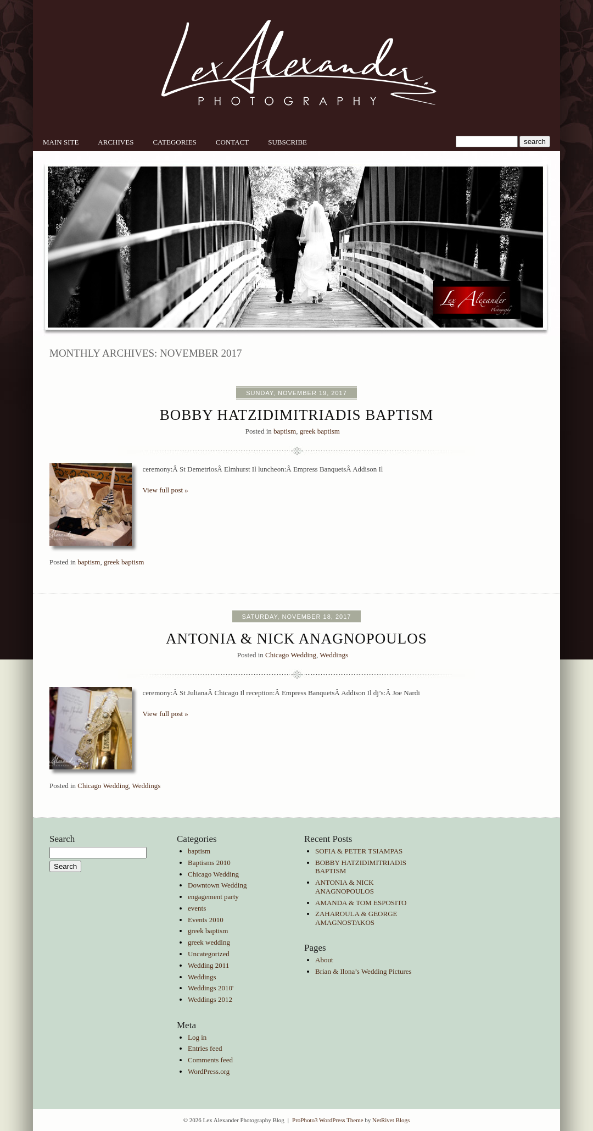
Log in (197, 1037)
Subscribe (287, 142)
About (324, 960)
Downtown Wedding (217, 885)
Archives (115, 142)
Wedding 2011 (208, 965)
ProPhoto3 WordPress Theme (327, 1120)
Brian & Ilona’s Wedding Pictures (363, 971)
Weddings (334, 655)
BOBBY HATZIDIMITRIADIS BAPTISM (297, 415)
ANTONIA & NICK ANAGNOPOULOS (296, 638)
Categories (174, 142)
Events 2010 (205, 920)
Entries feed (205, 1048)
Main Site (61, 142)
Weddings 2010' (210, 988)
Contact (232, 142)
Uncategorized (209, 954)
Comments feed (210, 1060)
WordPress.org (209, 1071)
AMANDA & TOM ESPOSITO (361, 903)
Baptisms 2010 (209, 862)
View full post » (165, 490)
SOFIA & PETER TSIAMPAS (358, 851)
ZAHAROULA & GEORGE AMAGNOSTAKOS (356, 918)
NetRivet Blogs (391, 1120)
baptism (284, 431)
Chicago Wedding (290, 655)
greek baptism (320, 431)
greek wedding (209, 942)
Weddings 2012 (210, 999)
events (197, 908)
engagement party (213, 896)
